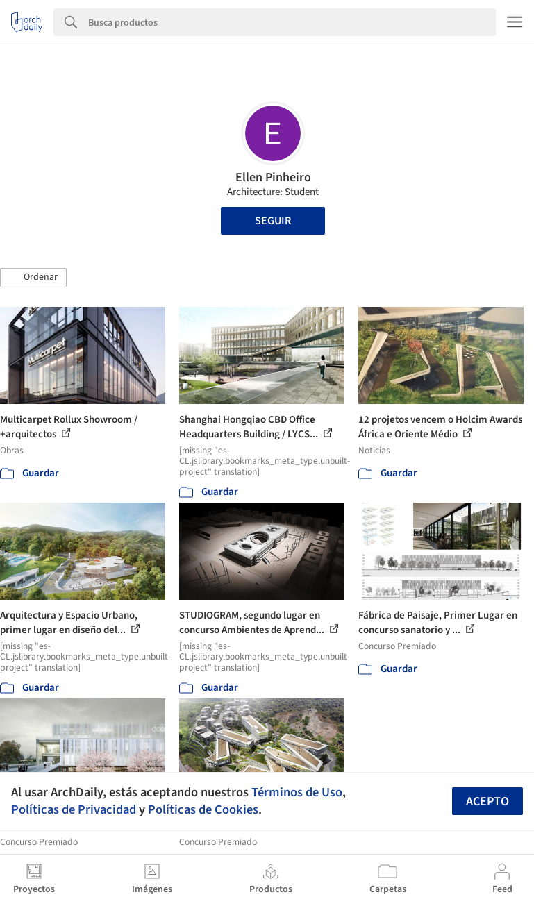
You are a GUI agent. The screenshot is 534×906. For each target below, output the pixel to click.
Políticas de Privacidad (73, 809)
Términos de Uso (296, 792)
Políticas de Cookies (203, 809)
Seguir (273, 220)
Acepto (487, 801)
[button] (33, 277)
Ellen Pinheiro (273, 177)
